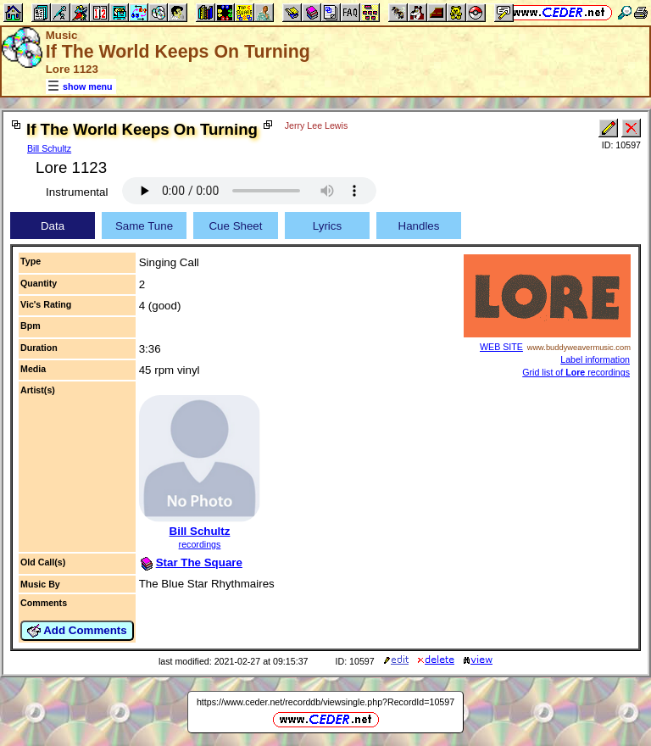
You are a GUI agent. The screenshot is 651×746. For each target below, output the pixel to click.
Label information (595, 359)
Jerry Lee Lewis (316, 125)
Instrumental (77, 192)
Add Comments (77, 630)
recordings (200, 544)
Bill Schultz (49, 148)
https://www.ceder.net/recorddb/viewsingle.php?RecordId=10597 (325, 702)
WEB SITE (501, 347)
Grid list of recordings (576, 372)
